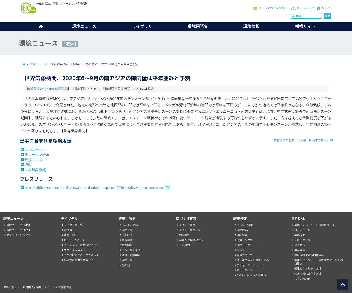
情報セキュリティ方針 (307, 268)
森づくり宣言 (187, 225)
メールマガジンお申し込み (253, 260)
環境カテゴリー (246, 245)
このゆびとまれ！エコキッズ (81, 255)
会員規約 (184, 245)
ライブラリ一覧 (73, 225)
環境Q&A (242, 230)
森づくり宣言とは (190, 230)
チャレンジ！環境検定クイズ (81, 245)
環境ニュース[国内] (18, 225)
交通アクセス (302, 240)
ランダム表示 (130, 225)
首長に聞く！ (72, 234)
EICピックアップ (74, 240)
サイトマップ (305, 8)
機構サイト (305, 26)
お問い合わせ (302, 278)
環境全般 (127, 230)
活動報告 (184, 234)
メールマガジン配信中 (273, 8)
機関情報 (242, 234)
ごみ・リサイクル (132, 250)
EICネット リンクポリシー (252, 275)
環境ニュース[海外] (18, 230)
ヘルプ (325, 8)
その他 (126, 265)
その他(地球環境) (56, 89)
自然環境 (127, 234)
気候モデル (33, 160)
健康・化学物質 (131, 255)
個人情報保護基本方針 (307, 273)
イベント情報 (245, 225)
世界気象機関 (35, 170)
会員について (245, 255)
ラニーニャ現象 (37, 155)
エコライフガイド (75, 250)
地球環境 (33, 89)
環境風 (68, 230)
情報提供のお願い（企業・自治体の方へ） (301, 140)
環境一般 (127, 260)
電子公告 (299, 245)
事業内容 (299, 250)
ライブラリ (142, 26)
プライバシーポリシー (250, 265)
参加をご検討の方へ (191, 240)
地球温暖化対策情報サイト (80, 260)
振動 (28, 165)
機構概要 (299, 234)
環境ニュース (38, 64)
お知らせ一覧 (302, 230)
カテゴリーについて (19, 234)
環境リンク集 (245, 240)
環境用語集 (198, 26)
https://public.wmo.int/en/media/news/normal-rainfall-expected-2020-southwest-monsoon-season (94, 188)
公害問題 (127, 245)
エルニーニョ (35, 149)
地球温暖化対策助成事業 (309, 255)
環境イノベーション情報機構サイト (315, 225)
